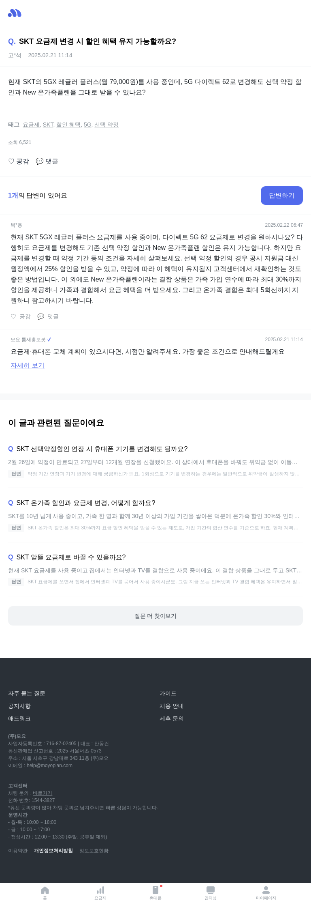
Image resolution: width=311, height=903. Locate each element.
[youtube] (14, 870)
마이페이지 (266, 892)
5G (88, 124)
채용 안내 (172, 706)
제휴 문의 (172, 718)
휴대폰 (155, 892)
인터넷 (210, 892)
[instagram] (50, 870)
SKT (48, 124)
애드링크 (19, 718)
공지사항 (19, 706)
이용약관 (18, 851)
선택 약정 (106, 124)
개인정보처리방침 (53, 851)
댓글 (47, 161)
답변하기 (282, 195)
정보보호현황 (94, 851)
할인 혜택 (68, 124)
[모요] (26, 675)
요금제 (100, 892)
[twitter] (85, 870)
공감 (18, 161)
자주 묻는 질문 (26, 693)
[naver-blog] (32, 870)
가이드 (168, 693)
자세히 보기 (28, 365)
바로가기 (42, 793)
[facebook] (68, 870)
